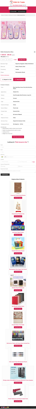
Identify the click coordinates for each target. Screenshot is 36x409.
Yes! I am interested (18, 136)
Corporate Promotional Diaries (18, 195)
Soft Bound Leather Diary (18, 306)
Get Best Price (22, 59)
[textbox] (9, 59)
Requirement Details (4, 168)
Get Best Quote (18, 197)
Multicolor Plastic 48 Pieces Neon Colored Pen (18, 343)
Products (6, 15)
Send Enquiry (19, 79)
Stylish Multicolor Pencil (18, 250)
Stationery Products (12, 15)
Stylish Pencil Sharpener (18, 287)
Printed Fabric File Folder (18, 324)
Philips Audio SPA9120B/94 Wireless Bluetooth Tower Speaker (18, 380)
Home (2, 15)
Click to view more (5, 75)
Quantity (2, 159)
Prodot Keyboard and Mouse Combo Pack (18, 398)
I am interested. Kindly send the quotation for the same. (18, 171)
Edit (15, 59)
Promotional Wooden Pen (18, 213)
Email (2, 149)
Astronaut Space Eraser (18, 232)
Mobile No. (3, 154)
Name (2, 144)
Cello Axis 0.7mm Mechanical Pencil (18, 361)
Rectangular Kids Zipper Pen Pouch (18, 269)
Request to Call (6, 79)
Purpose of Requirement (5, 164)
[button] (17, 5)
